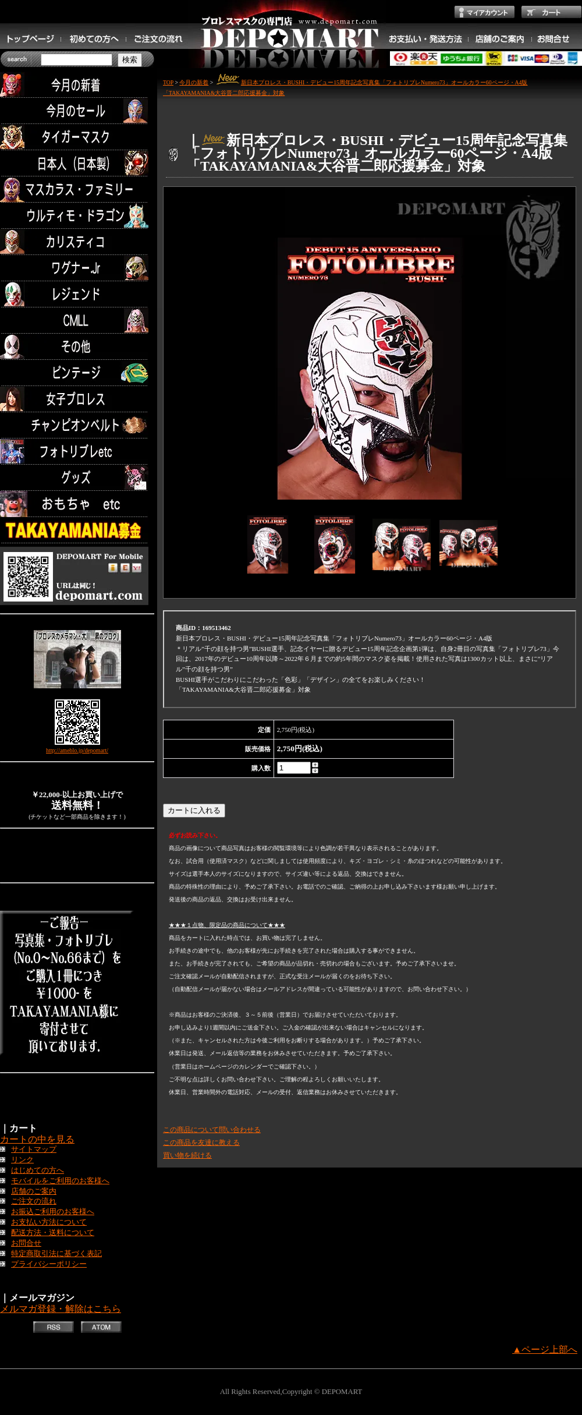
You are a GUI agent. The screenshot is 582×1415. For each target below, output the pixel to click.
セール (77, 111)
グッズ (77, 478)
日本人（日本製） (77, 163)
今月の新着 (77, 85)
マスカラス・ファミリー (77, 189)
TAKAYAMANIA (77, 530)
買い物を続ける (187, 1155)
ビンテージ (77, 373)
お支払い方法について (49, 1222)
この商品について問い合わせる (212, 1130)
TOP (168, 82)
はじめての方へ (37, 1170)
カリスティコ (77, 242)
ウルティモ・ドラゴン (77, 216)
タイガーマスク (77, 137)
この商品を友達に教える (201, 1142)
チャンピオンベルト (77, 425)
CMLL (77, 320)
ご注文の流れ (33, 1201)
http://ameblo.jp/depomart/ (77, 750)
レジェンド (77, 294)
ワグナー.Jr (77, 268)
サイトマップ (33, 1149)
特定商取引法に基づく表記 (56, 1254)
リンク (22, 1160)
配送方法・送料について (52, 1233)
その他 (77, 347)
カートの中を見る (37, 1139)
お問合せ (26, 1243)
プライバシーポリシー (49, 1264)
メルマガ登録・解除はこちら (60, 1309)
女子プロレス (77, 399)
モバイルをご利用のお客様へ (60, 1181)
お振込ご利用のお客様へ (52, 1212)
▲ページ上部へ (544, 1349)
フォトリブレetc (77, 451)
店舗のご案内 (33, 1191)
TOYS (77, 504)
